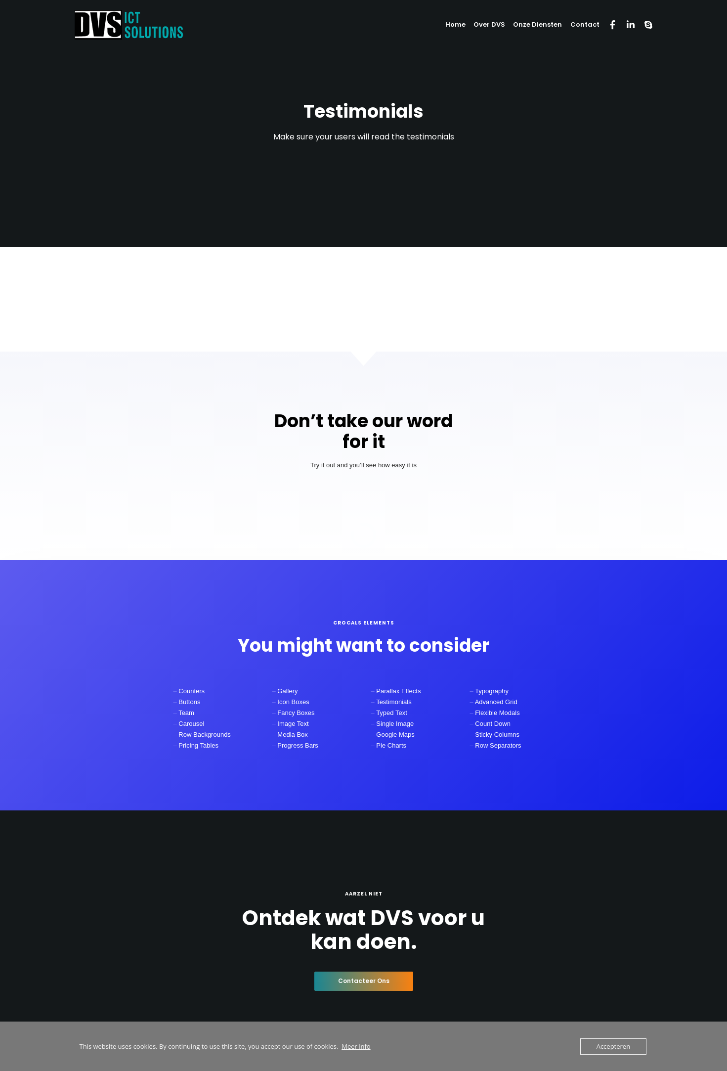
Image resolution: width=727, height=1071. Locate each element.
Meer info (356, 1046)
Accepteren (613, 1046)
